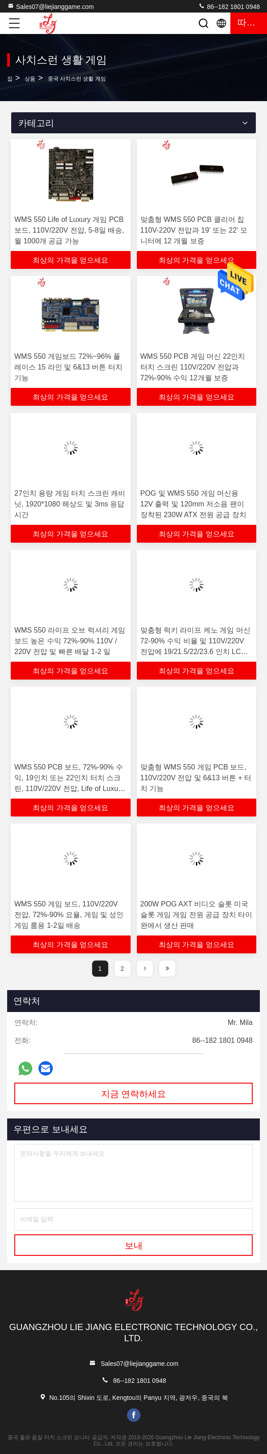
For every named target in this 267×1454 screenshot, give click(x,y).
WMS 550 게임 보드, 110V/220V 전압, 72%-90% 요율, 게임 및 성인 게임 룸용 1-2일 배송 (69, 914)
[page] (145, 969)
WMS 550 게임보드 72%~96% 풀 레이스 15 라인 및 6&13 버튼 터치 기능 (68, 367)
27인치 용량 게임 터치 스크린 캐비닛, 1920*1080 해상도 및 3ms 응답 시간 (69, 504)
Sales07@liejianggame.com (50, 6)
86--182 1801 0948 (229, 6)
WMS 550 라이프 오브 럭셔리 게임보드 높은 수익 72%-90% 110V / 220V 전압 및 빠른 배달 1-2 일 (69, 640)
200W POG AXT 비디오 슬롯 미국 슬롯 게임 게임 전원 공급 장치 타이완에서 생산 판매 (196, 914)
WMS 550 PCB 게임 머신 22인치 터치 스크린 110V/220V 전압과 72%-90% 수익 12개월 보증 (193, 367)
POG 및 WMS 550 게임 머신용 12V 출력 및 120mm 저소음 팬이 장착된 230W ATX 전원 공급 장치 (193, 504)
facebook (133, 1415)
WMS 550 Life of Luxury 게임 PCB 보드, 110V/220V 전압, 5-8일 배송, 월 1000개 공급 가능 (69, 230)
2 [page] (122, 968)
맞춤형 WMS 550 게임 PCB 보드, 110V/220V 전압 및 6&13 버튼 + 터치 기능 (196, 777)
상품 (30, 79)
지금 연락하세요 (133, 1094)
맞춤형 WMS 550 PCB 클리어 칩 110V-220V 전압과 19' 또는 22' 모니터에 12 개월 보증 (193, 230)
